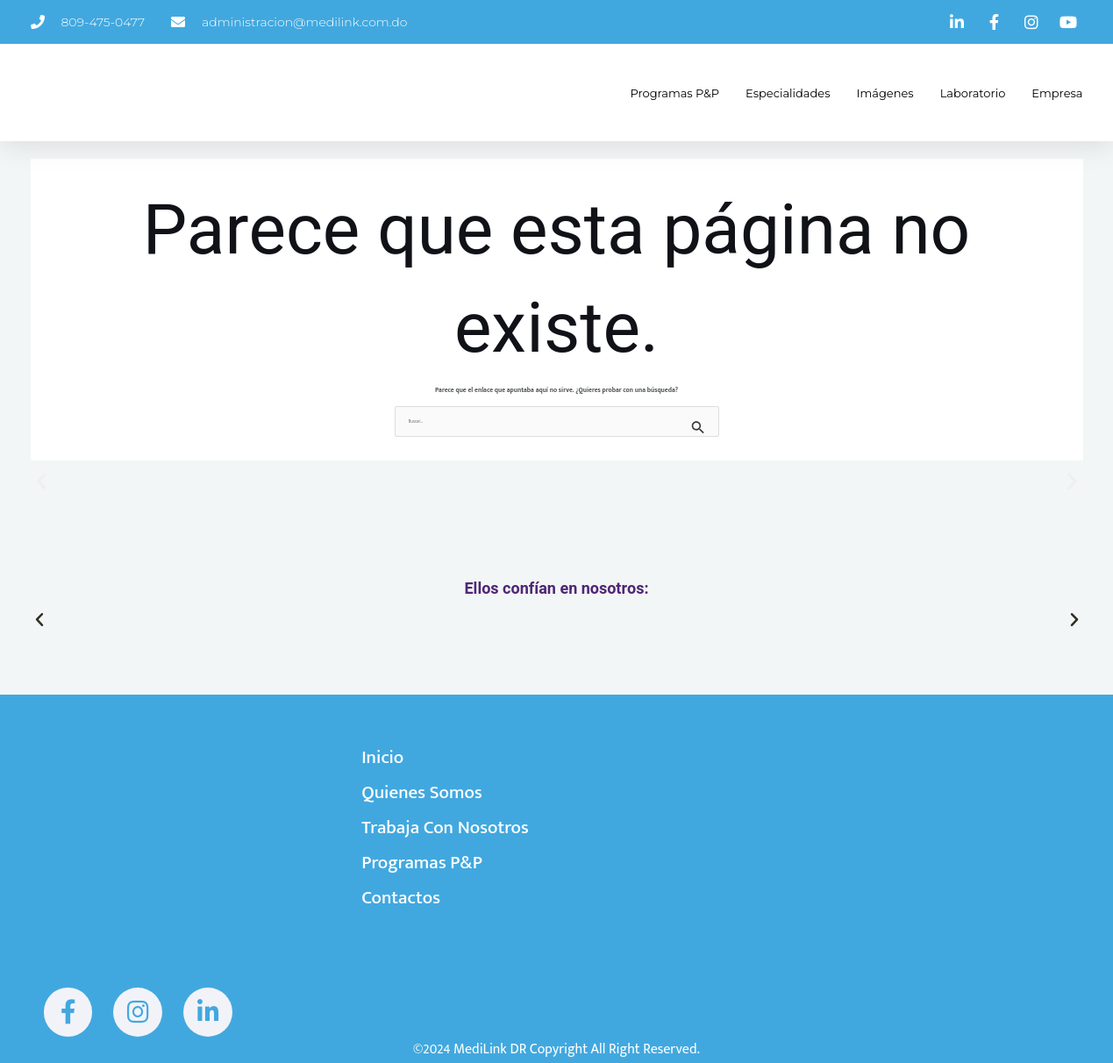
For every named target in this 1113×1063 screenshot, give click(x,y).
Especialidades (774, 92)
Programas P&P (661, 92)
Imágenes (872, 92)
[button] (42, 480)
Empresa (1043, 92)
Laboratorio (960, 92)
